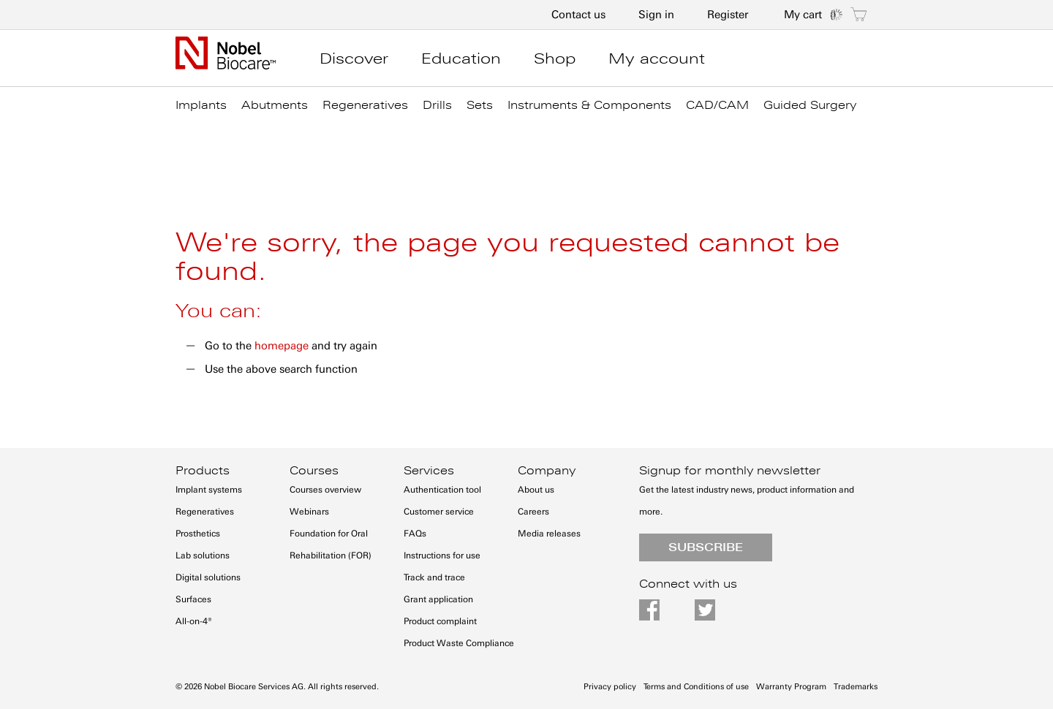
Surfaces (193, 599)
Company (546, 470)
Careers (533, 512)
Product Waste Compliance (459, 643)
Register (727, 14)
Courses (314, 470)
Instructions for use (442, 555)
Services (429, 470)
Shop (554, 58)
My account (656, 58)
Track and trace (434, 577)
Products (203, 470)
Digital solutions (208, 577)
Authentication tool (442, 490)
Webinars (309, 512)
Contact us (578, 14)
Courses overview (325, 490)
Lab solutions (203, 555)
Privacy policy (610, 686)
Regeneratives (205, 512)
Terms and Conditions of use (696, 686)
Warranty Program (791, 686)
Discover (354, 58)
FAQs (415, 533)
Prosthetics (198, 533)
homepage (281, 345)
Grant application (438, 599)
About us (536, 490)
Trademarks (856, 686)
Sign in (656, 14)
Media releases (549, 533)
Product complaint (440, 621)
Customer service (439, 512)
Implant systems (209, 490)
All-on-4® (194, 621)
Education (461, 58)
